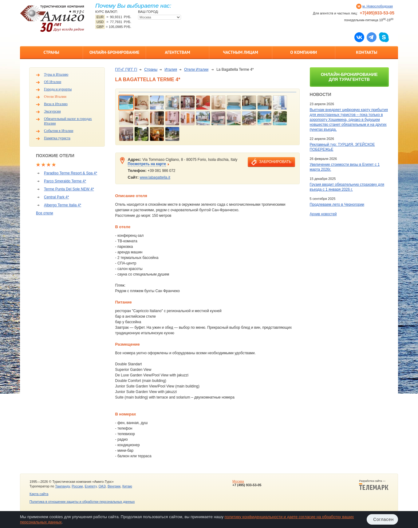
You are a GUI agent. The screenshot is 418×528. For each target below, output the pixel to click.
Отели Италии (55, 96)
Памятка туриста (57, 138)
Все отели (44, 213)
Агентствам (177, 52)
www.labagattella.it (155, 177)
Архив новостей (323, 214)
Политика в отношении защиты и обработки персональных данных (82, 501)
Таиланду (62, 486)
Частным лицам (240, 52)
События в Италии (58, 131)
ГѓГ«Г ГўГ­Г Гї (126, 69)
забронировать (275, 162)
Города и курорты (58, 89)
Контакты (366, 52)
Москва (238, 481)
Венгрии (114, 486)
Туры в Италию (56, 74)
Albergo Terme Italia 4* (62, 205)
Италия (170, 69)
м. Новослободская (377, 6)
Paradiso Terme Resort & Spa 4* (70, 173)
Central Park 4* (56, 197)
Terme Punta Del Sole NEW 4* (69, 189)
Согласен (383, 519)
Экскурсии (52, 111)
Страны (51, 52)
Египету (91, 486)
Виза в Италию (56, 104)
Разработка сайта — (373, 484)
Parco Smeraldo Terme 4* (65, 181)
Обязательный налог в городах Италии (68, 121)
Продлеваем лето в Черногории (337, 204)
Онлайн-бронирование (114, 52)
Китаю (127, 486)
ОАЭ (101, 486)
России (77, 486)
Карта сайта (39, 494)
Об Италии (52, 82)
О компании (303, 52)
